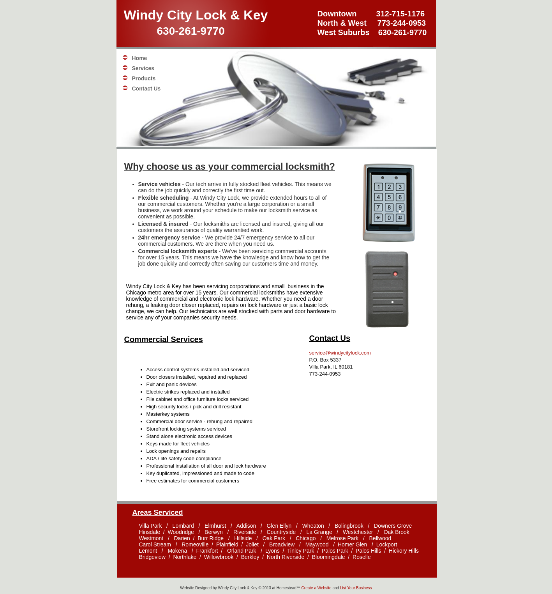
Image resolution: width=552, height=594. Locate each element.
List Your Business (356, 588)
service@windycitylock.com (340, 353)
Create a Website (317, 588)
